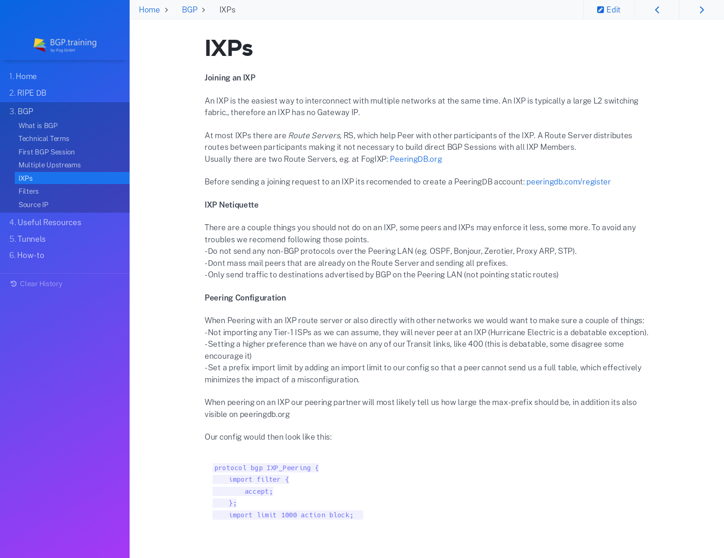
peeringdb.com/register (568, 181)
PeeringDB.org (416, 159)
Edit (609, 9)
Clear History (35, 283)
